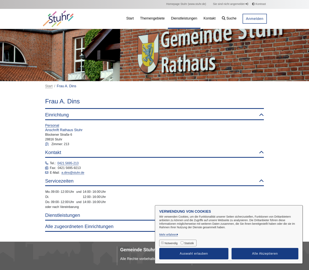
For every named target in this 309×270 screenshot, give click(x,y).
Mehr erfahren (168, 234)
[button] (229, 19)
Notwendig (171, 243)
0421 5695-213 (68, 163)
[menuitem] (186, 4)
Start (49, 86)
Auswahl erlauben (194, 253)
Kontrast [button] (259, 4)
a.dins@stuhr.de (72, 172)
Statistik (189, 243)
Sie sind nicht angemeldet (230, 4)
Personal (52, 125)
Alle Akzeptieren (265, 253)
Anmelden (254, 19)
